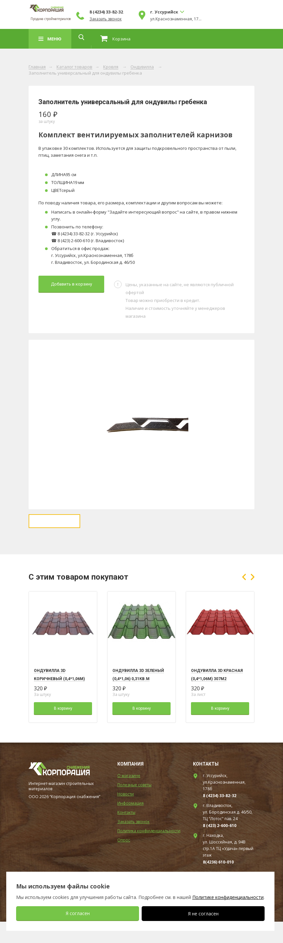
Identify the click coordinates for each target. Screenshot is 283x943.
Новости (125, 815)
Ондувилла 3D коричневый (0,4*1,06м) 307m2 (59, 700)
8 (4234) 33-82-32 (157, 12)
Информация (130, 824)
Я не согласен (203, 913)
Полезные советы (134, 806)
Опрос (123, 861)
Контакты (126, 834)
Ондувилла (142, 67)
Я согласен (78, 913)
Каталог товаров (74, 67)
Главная (37, 67)
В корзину (63, 729)
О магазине (128, 797)
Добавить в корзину (71, 284)
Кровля (110, 67)
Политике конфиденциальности (228, 897)
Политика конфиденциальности (148, 852)
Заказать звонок (156, 19)
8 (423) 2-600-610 (219, 847)
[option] (141, 424)
